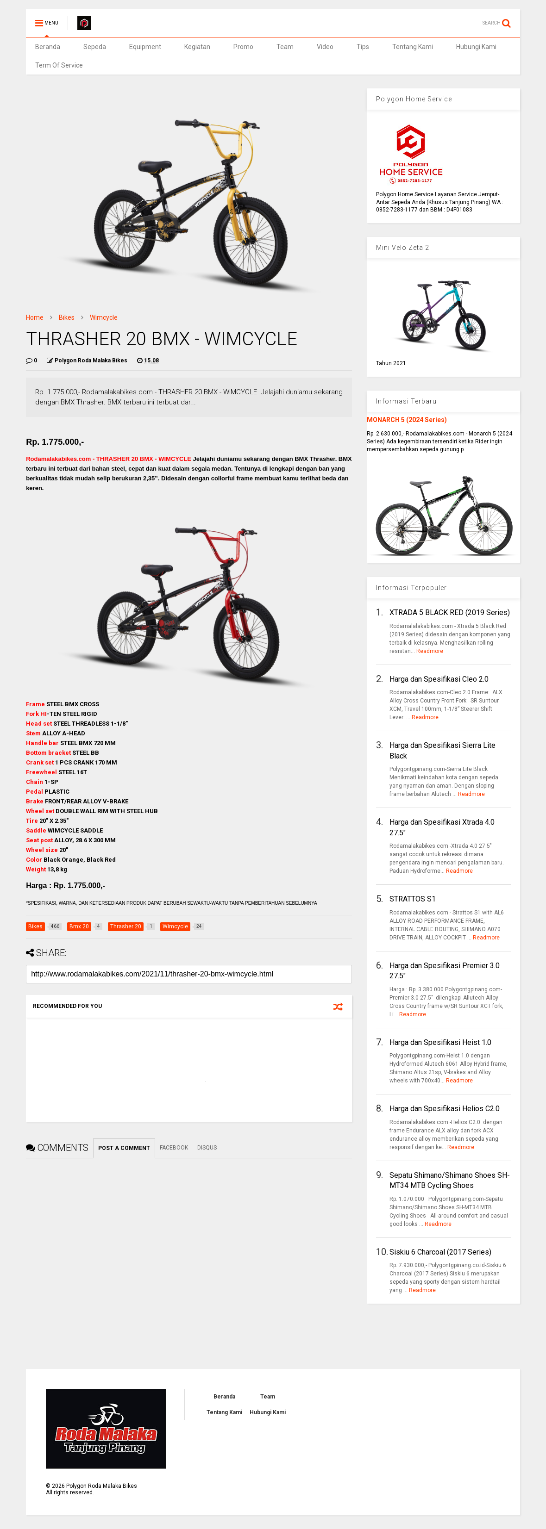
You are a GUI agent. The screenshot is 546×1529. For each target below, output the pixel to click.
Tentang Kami (412, 46)
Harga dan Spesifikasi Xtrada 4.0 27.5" (442, 827)
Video (325, 46)
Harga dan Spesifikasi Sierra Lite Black (442, 750)
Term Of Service (59, 65)
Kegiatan (197, 46)
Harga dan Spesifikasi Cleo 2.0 (439, 679)
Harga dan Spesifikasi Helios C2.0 (444, 1108)
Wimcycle (104, 317)
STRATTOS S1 (412, 899)
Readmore (429, 651)
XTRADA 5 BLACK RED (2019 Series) (449, 612)
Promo (243, 46)
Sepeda (94, 46)
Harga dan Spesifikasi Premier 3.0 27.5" (444, 970)
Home (35, 317)
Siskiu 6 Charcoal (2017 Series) (440, 1252)
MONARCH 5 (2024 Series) (407, 419)
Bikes (67, 317)
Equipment (145, 46)
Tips (363, 46)
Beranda (47, 46)
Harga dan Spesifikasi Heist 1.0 (440, 1042)
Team (285, 46)
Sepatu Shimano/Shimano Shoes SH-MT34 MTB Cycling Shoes (449, 1180)
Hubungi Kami (476, 46)
